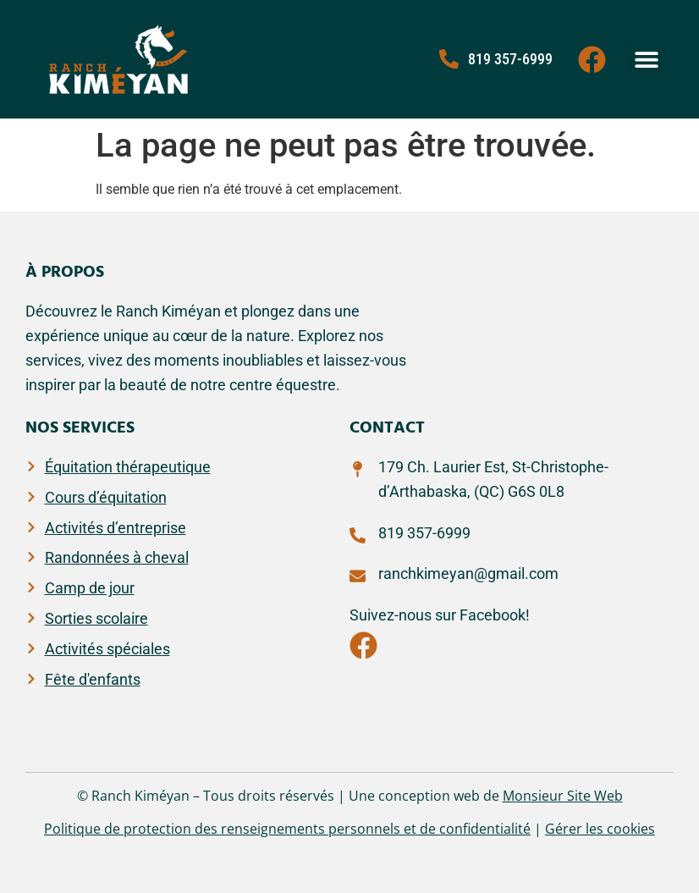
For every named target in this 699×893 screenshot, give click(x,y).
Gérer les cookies (600, 828)
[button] (646, 60)
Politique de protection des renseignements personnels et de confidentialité (287, 828)
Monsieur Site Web (563, 795)
